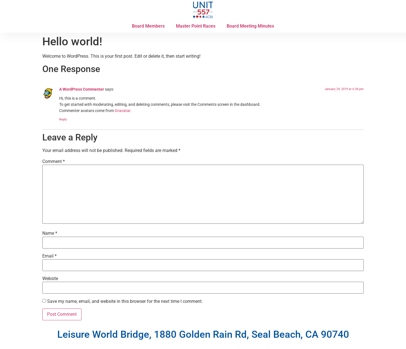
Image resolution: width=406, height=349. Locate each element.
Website (50, 278)
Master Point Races (195, 26)
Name (49, 233)
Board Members (148, 26)
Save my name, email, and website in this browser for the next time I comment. (125, 301)
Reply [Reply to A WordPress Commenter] (63, 119)
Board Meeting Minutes (250, 26)
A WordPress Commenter (81, 89)
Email (49, 256)
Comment (53, 161)
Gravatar (122, 110)
